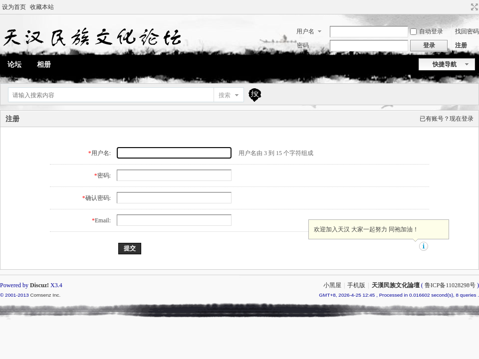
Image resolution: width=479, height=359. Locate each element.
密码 (303, 45)
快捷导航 (445, 64)
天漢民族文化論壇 (396, 285)
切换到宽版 (473, 6)
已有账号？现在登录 (447, 118)
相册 (44, 64)
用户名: (101, 153)
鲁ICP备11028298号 (450, 285)
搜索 (225, 95)
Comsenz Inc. (45, 295)
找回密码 (467, 31)
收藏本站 (42, 6)
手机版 (356, 285)
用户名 (305, 31)
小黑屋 (332, 285)
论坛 (14, 64)
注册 (461, 45)
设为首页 (14, 6)
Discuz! (39, 285)
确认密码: (98, 197)
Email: (103, 220)
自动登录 (426, 31)
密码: (104, 175)
